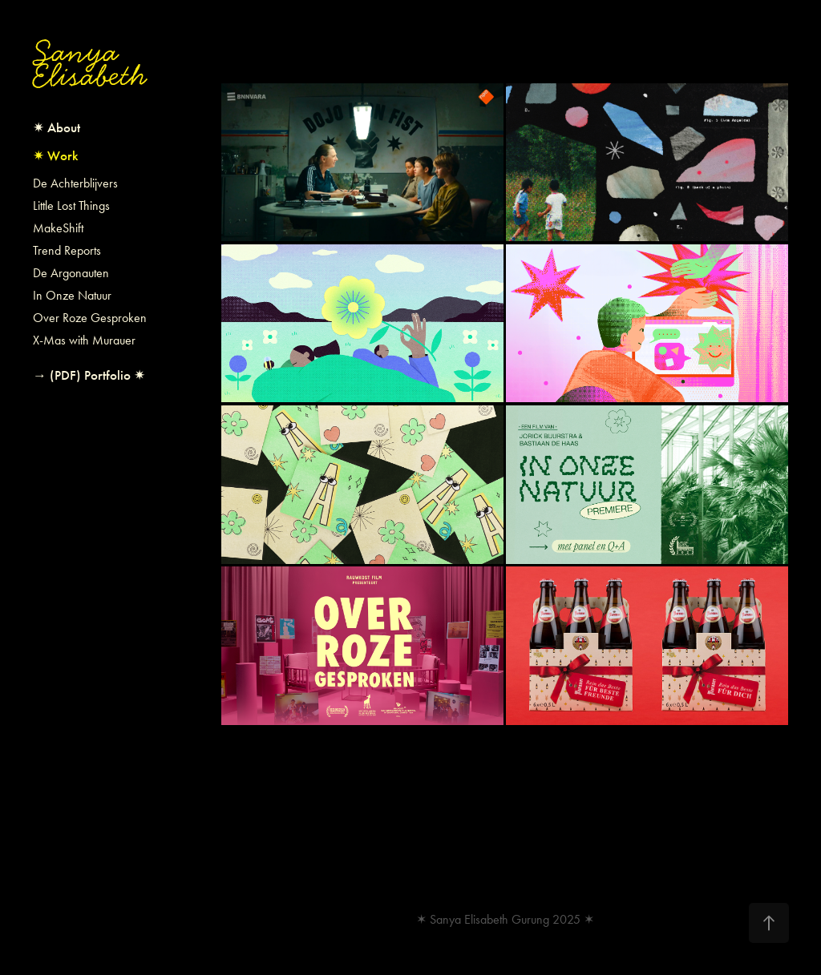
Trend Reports (67, 250)
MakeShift (58, 228)
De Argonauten (71, 272)
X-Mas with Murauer (84, 340)
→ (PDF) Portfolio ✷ (89, 375)
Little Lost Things (71, 205)
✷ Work (56, 155)
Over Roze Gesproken (90, 317)
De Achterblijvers (75, 183)
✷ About (56, 127)
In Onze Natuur (72, 295)
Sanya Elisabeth (90, 64)
